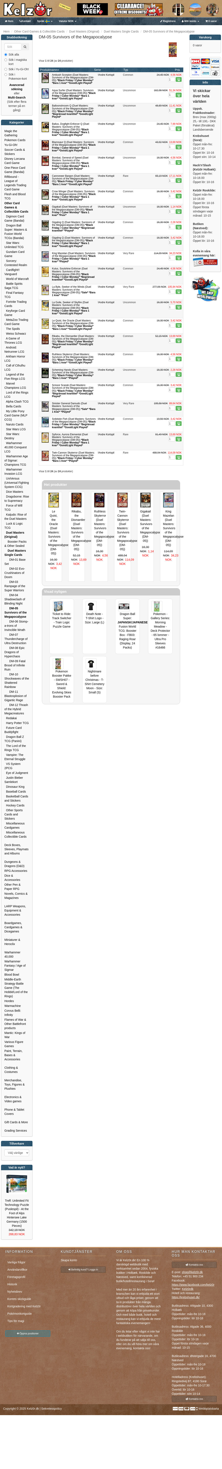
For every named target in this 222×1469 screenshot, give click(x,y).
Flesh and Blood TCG (15, 196)
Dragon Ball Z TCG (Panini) (14, 739)
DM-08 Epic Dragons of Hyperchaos (14, 652)
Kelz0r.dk (33, 1408)
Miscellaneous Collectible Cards (15, 834)
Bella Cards (12, 406)
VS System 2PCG (12, 766)
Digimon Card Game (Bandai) (14, 218)
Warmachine (12, 1006)
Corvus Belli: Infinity (12, 1013)
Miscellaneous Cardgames (14, 825)
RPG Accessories (15, 870)
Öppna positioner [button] (28, 1333)
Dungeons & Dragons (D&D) (14, 864)
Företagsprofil (16, 1277)
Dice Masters (13, 491)
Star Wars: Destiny (12, 436)
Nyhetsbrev (14, 1291)
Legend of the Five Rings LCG (14, 376)
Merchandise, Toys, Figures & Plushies (14, 1084)
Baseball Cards (15, 791)
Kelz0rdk (187, 1289)
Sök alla (11, 54)
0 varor (211, 21)
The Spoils (12, 328)
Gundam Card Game (14, 254)
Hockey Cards (14, 805)
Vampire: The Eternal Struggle (14, 757)
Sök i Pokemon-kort (15, 76)
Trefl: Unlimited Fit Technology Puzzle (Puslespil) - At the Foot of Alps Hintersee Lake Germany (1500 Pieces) (17, 1213)
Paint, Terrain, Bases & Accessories (13, 1055)
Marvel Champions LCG (15, 385)
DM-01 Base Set (15, 562)
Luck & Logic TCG (13, 525)
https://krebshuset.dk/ (186, 1297)
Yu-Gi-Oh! (10, 145)
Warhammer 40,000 (12, 954)
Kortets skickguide (19, 1299)
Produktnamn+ (49, 70)
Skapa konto (69, 1260)
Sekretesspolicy (51, 1408)
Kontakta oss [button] (194, 1264)
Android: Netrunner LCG (14, 349)
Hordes (9, 1001)
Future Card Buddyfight (13, 730)
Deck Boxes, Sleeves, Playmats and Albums (16, 849)
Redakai (10, 718)
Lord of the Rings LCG (16, 394)
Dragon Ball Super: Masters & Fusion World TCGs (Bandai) (15, 232)
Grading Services (15, 1130)
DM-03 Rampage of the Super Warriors (14, 586)
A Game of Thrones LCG (13, 340)
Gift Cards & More (16, 1122)
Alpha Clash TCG (16, 401)
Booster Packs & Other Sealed (15, 543)
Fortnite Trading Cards (15, 304)
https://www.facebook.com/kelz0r (193, 1284)
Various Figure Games (13, 1044)
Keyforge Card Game (14, 313)
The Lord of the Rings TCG (15, 748)
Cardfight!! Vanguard (11, 272)
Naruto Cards (13, 424)
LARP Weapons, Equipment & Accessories (15, 910)
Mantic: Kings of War (14, 1035)
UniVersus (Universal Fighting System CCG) (16, 483)
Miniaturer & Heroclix (12, 942)
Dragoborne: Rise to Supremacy (16, 498)
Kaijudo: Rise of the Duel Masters (15, 516)
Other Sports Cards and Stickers (13, 814)
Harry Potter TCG (16, 723)
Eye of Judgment (16, 773)
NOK (67, 21)
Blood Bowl (11, 974)
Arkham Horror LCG (14, 358)
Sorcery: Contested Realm (15, 263)
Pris (177, 70)
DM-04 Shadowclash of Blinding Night (14, 599)
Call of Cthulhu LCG (14, 367)
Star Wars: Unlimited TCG (14, 245)
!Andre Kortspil (106, 74)
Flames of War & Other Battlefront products (15, 1024)
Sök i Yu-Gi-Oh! (16, 69)
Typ (125, 70)
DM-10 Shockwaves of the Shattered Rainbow (16, 681)
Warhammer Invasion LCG (13, 471)
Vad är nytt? (16, 1167)
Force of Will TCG (13, 507)
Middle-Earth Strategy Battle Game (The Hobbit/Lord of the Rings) (16, 988)
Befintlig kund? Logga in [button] (83, 1269)
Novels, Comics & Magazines (15, 896)
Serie (97, 70)
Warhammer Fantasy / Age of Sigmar (15, 965)
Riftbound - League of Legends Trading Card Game (15, 183)
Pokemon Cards (14, 140)
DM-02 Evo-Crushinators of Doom (14, 573)
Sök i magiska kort (15, 62)
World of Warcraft (16, 279)
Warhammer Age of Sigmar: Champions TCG (16, 460)
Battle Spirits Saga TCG (13, 286)
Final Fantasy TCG (14, 295)
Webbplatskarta (209, 1408)
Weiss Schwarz (15, 333)
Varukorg (205, 37)
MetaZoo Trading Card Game (16, 322)
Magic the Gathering (10, 133)
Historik (12, 1284)
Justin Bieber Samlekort (13, 780)
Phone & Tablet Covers (14, 1111)
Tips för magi (15, 1321)
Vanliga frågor (16, 1262)
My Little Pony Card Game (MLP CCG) (15, 415)
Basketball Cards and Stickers (16, 798)
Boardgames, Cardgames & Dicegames (13, 927)
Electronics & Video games (13, 1099)
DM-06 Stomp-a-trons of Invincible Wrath (16, 626)
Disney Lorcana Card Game (14, 161)
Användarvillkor (17, 1269)
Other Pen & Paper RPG (12, 886)
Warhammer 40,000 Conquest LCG (15, 447)
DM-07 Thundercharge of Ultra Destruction (16, 639)
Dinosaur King (14, 786)
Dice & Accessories (12, 877)
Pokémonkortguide (19, 1313)
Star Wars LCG (15, 429)
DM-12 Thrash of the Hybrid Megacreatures (16, 709)
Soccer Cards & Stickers (14, 152)
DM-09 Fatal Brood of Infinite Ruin (14, 665)
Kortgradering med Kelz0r (24, 1306)
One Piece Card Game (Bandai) (14, 170)
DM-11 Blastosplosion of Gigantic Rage (15, 696)
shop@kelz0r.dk (192, 1272)
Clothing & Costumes (11, 1070)
